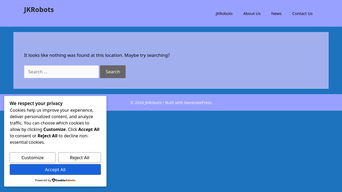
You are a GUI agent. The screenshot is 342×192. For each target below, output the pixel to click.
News (276, 13)
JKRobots (39, 9)
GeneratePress (198, 102)
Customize (32, 157)
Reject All (80, 157)
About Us (252, 13)
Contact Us (302, 13)
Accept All (55, 169)
